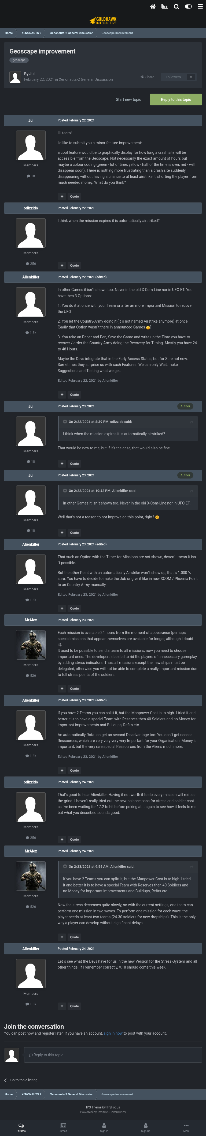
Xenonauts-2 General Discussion (86, 79)
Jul (31, 74)
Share (147, 77)
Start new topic (128, 99)
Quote (74, 196)
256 (31, 264)
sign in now (113, 1033)
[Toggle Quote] (65, 421)
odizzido (31, 208)
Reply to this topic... (47, 1055)
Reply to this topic (176, 99)
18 (31, 176)
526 (31, 676)
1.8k (30, 333)
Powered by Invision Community (103, 1112)
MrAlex (31, 620)
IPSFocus (113, 1107)
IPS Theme (94, 1107)
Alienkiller (30, 277)
